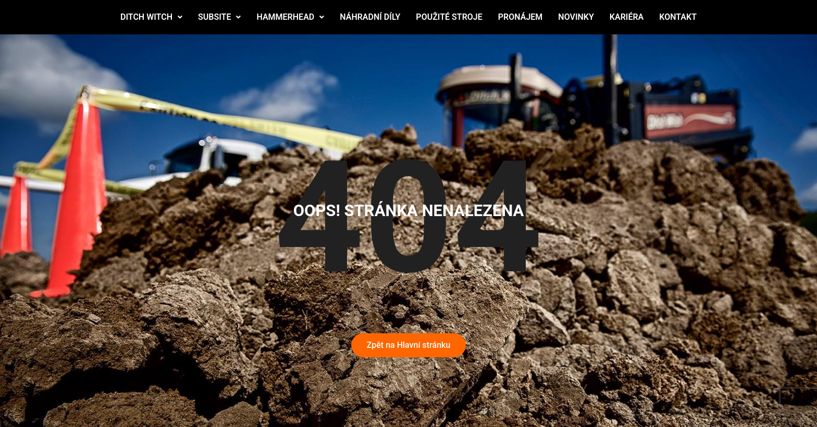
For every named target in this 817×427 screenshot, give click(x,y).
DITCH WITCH (151, 17)
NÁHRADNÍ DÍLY (370, 17)
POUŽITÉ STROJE (449, 17)
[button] (151, 17)
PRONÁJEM (520, 17)
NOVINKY (575, 17)
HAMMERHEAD (290, 17)
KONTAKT (678, 17)
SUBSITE (219, 17)
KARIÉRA (626, 17)
